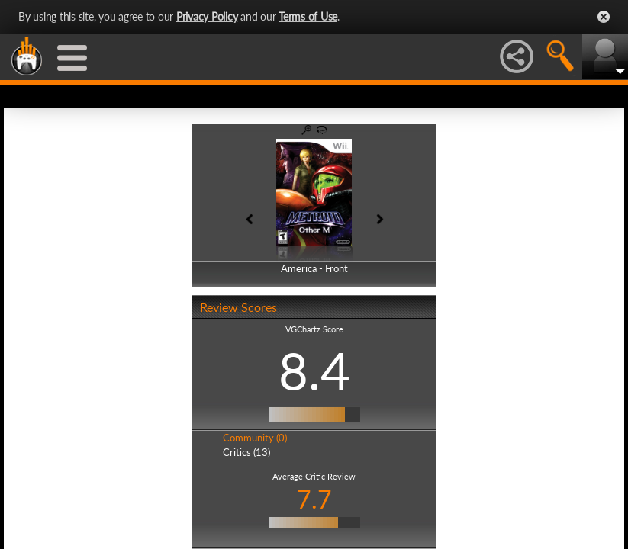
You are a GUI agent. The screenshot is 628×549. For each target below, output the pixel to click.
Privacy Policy (207, 16)
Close (603, 17)
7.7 (314, 499)
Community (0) (255, 438)
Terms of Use (308, 16)
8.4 (314, 370)
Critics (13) (246, 452)
